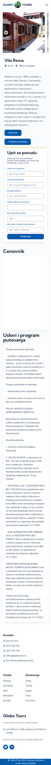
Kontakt (8, 635)
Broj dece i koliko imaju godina (21, 224)
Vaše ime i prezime (15, 168)
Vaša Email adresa (15, 179)
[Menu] (47, 5)
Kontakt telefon (14, 191)
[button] (6, 33)
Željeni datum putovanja (18, 202)
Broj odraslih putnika (16, 213)
